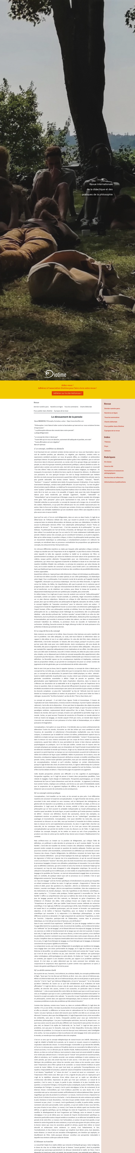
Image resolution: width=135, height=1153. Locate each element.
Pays (106, 446)
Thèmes (107, 442)
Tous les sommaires (71, 407)
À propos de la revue (61, 411)
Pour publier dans (43, 411)
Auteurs (107, 451)
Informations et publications (115, 482)
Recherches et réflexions (113, 477)
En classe (107, 462)
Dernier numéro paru (41, 407)
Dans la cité (108, 466)
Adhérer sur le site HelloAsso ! (67, 393)
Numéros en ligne (56, 407)
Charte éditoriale (86, 407)
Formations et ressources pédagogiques (114, 472)
